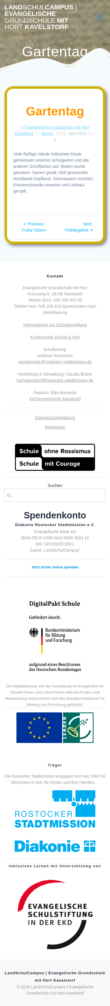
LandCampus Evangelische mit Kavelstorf (40, 17)
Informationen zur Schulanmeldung (55, 324)
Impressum (55, 427)
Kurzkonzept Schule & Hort (54, 337)
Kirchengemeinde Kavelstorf (55, 398)
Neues (47, 133)
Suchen (55, 485)
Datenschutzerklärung (55, 417)
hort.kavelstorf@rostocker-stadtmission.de (55, 380)
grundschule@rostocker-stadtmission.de (55, 361)
